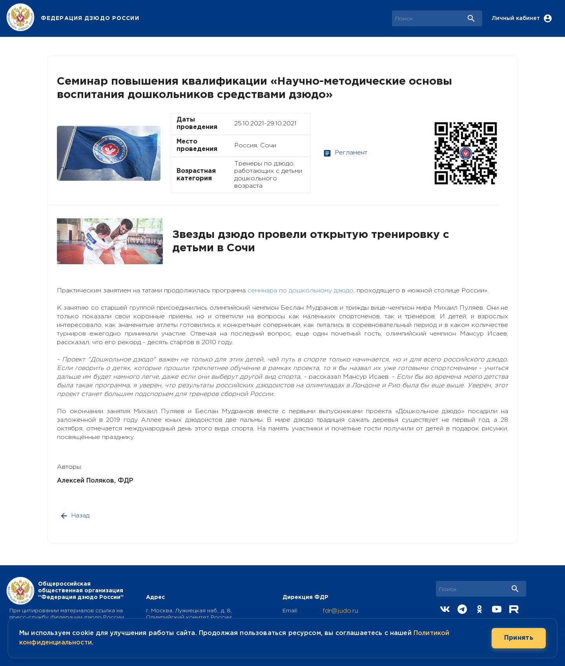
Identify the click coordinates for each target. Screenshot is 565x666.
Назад (75, 516)
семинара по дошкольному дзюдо (301, 291)
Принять (519, 638)
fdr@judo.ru (340, 611)
